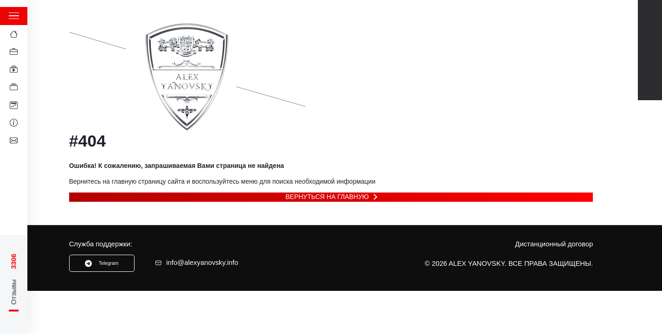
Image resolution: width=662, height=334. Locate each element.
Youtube (650, 20)
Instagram (650, 79)
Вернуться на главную (327, 196)
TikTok (650, 60)
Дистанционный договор (554, 244)
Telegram (650, 40)
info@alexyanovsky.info (196, 262)
